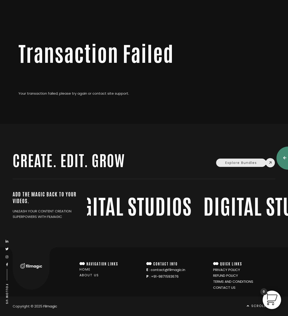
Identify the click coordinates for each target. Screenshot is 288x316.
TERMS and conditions (233, 281)
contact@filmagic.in (168, 269)
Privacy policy (226, 270)
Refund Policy (225, 275)
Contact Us (224, 287)
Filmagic (50, 306)
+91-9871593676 (165, 276)
